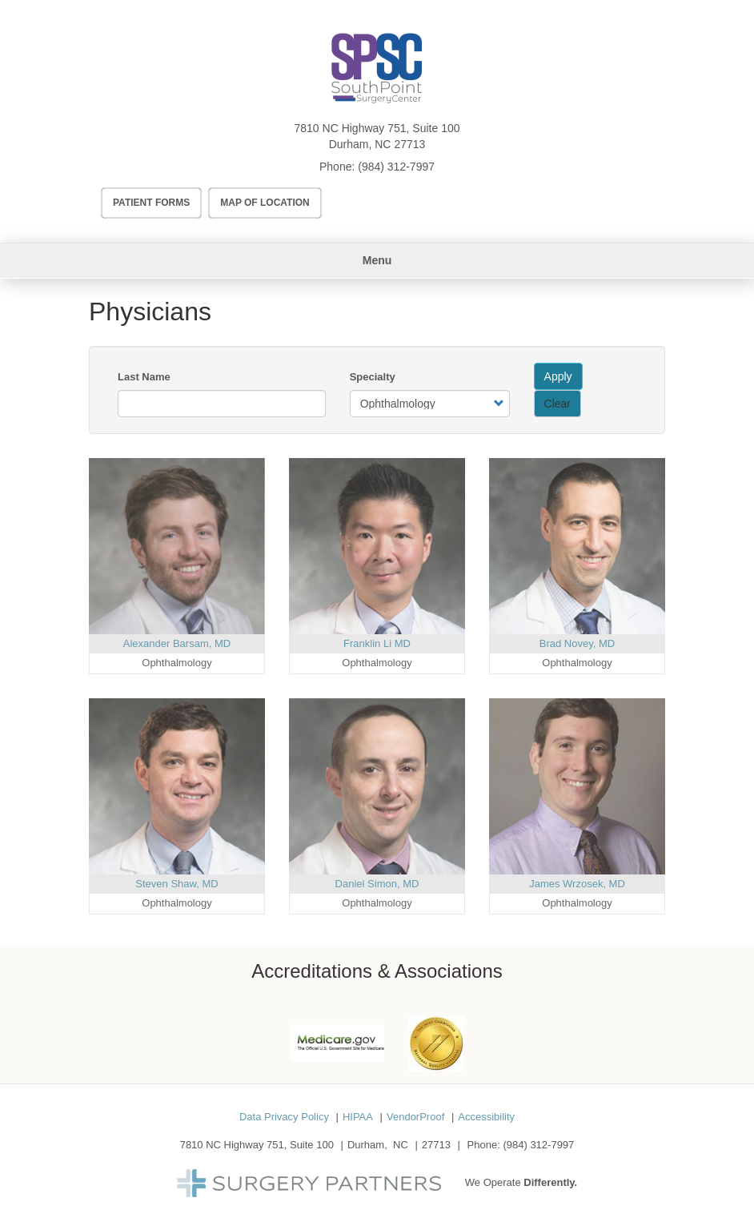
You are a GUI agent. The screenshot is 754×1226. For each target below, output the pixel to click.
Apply (558, 376)
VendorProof (415, 1117)
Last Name (144, 377)
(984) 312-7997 (396, 166)
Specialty (372, 377)
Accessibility (486, 1117)
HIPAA (358, 1117)
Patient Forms (151, 202)
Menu (377, 260)
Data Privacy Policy (284, 1117)
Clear (557, 403)
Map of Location (265, 202)
